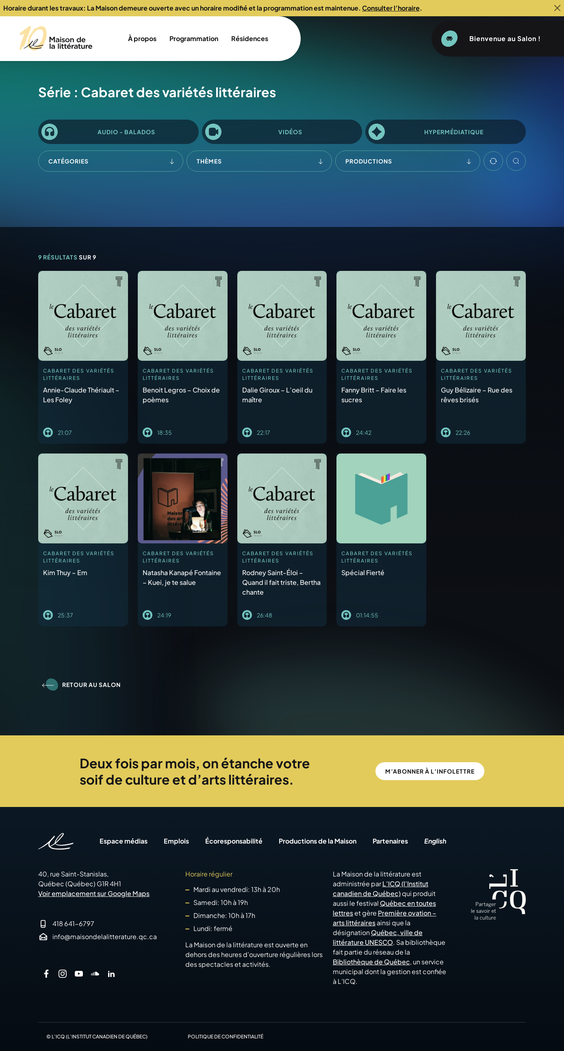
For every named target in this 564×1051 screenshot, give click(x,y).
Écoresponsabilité (233, 841)
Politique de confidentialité (225, 1037)
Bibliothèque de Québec (371, 961)
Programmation (193, 38)
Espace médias (124, 841)
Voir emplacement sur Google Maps (94, 893)
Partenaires (390, 841)
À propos (142, 38)
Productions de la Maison (317, 841)
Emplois (176, 841)
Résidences (249, 38)
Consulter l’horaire (391, 8)
